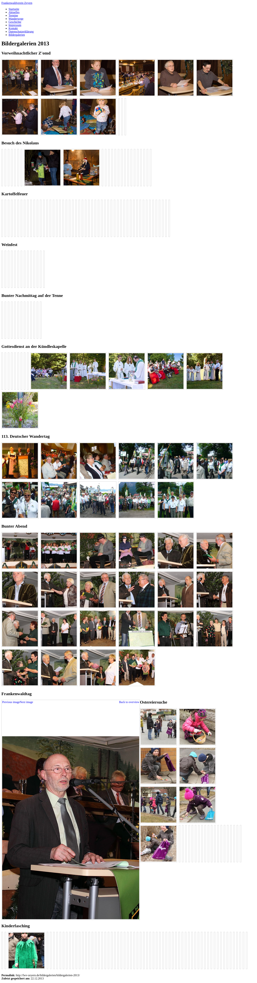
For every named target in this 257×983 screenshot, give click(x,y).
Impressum (15, 25)
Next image (26, 702)
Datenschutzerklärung (21, 31)
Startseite (14, 9)
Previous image (11, 702)
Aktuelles (14, 12)
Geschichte (15, 21)
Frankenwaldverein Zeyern (16, 2)
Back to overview (129, 702)
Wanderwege (16, 18)
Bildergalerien (17, 34)
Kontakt (13, 28)
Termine (13, 15)
